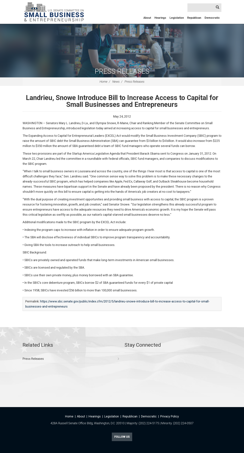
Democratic (212, 17)
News (116, 81)
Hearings (160, 17)
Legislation (177, 17)
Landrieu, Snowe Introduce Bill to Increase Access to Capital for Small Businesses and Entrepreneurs (122, 101)
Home (103, 81)
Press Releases (122, 71)
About (147, 17)
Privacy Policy (169, 416)
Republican (194, 17)
